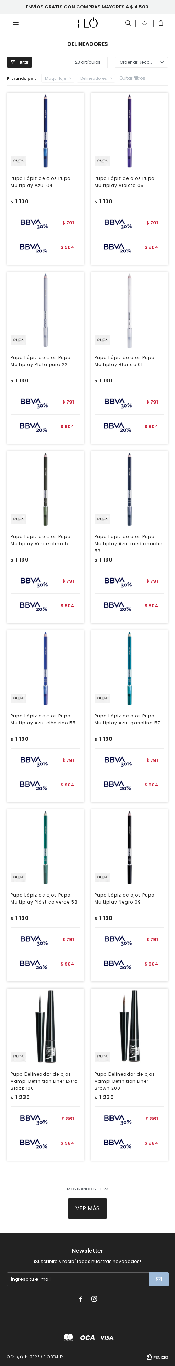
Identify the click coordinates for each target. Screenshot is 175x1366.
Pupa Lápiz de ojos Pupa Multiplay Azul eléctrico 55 (43, 719)
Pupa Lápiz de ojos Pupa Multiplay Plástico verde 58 (44, 898)
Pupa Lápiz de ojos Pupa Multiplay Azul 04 (41, 181)
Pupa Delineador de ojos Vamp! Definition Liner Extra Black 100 (44, 1081)
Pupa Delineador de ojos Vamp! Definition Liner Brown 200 (125, 1081)
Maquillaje (55, 78)
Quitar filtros (132, 78)
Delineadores (93, 78)
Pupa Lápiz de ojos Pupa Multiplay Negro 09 (125, 898)
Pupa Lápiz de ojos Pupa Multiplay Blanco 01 (125, 361)
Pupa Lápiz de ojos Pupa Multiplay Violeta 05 (125, 181)
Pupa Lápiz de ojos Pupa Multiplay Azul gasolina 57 (127, 719)
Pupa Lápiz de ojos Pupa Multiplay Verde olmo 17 (41, 540)
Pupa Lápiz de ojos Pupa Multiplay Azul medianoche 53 (128, 544)
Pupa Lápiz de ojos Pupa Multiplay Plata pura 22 (41, 361)
